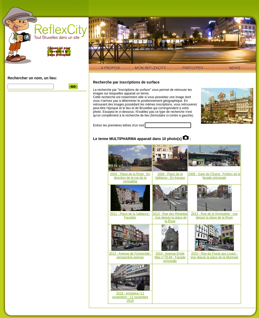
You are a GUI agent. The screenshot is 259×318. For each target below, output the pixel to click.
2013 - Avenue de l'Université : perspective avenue (130, 255)
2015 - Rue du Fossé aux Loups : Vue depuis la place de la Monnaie (214, 255)
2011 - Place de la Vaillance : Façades (130, 215)
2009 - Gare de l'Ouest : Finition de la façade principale (214, 176)
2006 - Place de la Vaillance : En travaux (170, 176)
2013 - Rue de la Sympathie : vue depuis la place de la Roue (214, 215)
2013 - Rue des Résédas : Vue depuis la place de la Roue (170, 217)
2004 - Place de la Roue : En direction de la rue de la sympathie (130, 177)
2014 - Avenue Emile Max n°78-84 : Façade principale (169, 257)
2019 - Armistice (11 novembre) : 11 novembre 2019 (130, 297)
